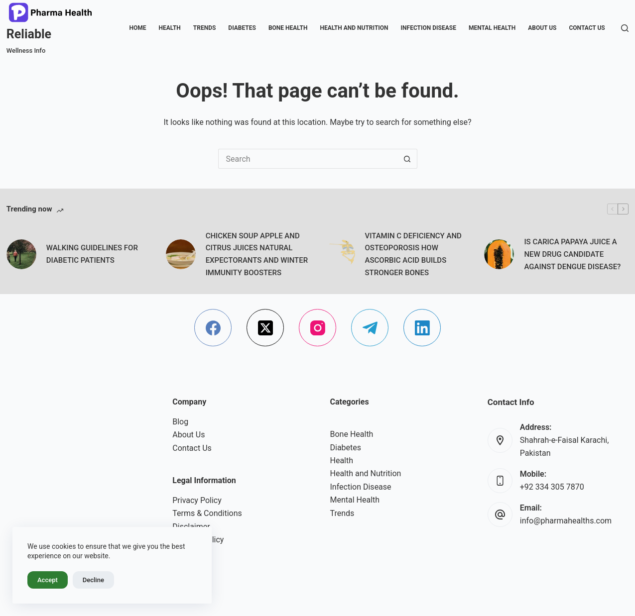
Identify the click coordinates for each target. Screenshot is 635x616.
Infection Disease (428, 27)
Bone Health (287, 27)
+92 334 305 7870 (552, 487)
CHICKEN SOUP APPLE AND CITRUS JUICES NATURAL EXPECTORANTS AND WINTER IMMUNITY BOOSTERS (257, 254)
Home (137, 27)
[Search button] (407, 159)
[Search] (625, 28)
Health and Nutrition (354, 27)
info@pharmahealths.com (566, 520)
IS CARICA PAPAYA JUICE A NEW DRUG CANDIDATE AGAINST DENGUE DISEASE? (572, 254)
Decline (93, 580)
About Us (542, 27)
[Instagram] (317, 327)
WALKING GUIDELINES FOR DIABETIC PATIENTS (92, 254)
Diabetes (242, 27)
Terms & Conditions (207, 513)
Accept (47, 580)
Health (169, 27)
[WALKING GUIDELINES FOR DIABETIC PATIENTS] (21, 254)
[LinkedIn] (422, 327)
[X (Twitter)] (265, 327)
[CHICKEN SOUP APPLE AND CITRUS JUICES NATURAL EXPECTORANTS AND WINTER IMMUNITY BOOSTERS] (181, 254)
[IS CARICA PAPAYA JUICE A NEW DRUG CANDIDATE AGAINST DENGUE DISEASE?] (499, 254)
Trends (204, 27)
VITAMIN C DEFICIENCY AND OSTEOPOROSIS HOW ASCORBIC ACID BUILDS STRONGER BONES (413, 254)
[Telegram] (369, 327)
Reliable (28, 34)
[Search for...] (307, 159)
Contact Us (587, 27)
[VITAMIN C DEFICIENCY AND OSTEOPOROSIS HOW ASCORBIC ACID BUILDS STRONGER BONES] (340, 254)
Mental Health (492, 27)
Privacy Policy (197, 500)
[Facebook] (213, 327)
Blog (180, 421)
